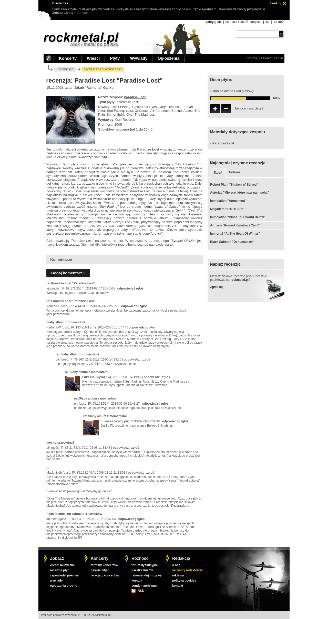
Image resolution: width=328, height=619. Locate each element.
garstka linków (142, 570)
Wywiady (138, 58)
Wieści (93, 58)
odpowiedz (125, 288)
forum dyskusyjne (144, 565)
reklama (178, 575)
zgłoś (140, 288)
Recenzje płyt (65, 69)
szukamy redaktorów (187, 570)
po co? (279, 22)
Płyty (115, 58)
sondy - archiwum (144, 585)
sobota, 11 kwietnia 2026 (265, 58)
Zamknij (275, 3)
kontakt (177, 585)
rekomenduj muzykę (146, 575)
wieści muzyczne (62, 565)
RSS (141, 591)
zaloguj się (213, 22)
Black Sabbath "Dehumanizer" (232, 242)
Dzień (218, 172)
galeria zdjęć (100, 570)
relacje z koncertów (105, 575)
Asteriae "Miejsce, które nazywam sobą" (239, 192)
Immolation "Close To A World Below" (237, 217)
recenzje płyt (59, 570)
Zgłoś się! (217, 287)
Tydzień (234, 172)
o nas (176, 565)
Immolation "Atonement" (228, 201)
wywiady (56, 580)
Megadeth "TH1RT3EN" (227, 209)
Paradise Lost (135, 97)
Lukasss (88, 377)
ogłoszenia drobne (63, 585)
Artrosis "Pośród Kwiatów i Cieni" (235, 225)
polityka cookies (184, 580)
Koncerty (68, 58)
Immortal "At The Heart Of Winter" (235, 233)
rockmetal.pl (239, 280)
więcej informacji (76, 13)
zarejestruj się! (259, 22)
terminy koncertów (104, 565)
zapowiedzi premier (64, 575)
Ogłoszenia (168, 58)
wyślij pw (103, 377)
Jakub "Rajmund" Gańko (94, 87)
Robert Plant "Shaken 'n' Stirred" (234, 184)
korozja (136, 580)
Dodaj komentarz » (68, 273)
